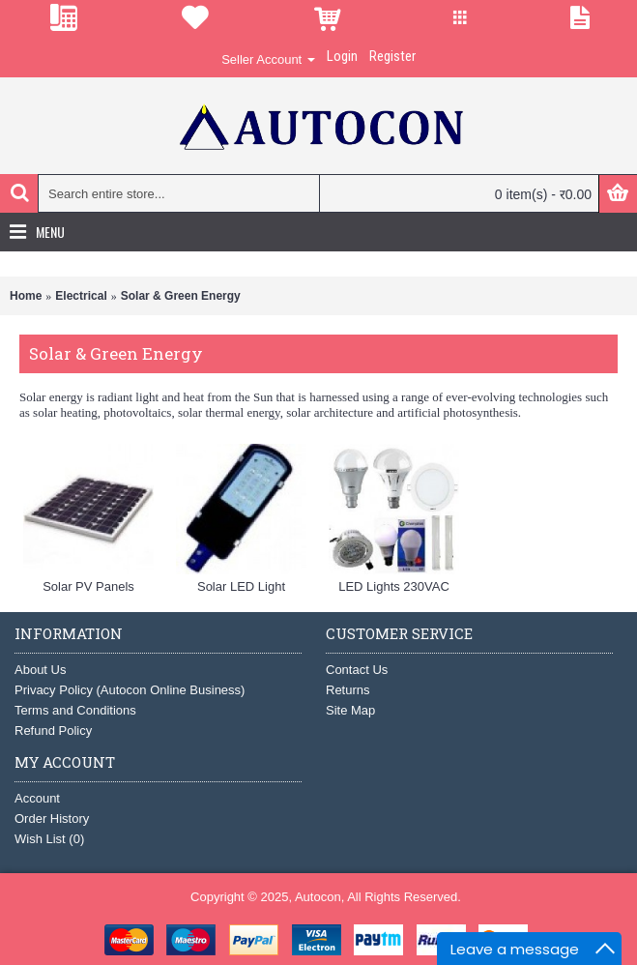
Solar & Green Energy (181, 296)
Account (37, 798)
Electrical (80, 296)
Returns (348, 690)
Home (26, 296)
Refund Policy (53, 730)
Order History (51, 818)
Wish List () (49, 839)
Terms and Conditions (75, 710)
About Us (40, 669)
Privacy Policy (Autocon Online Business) (129, 690)
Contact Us (357, 669)
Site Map (350, 710)
